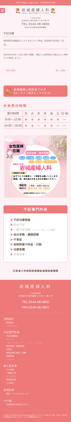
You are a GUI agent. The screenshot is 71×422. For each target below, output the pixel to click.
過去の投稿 (9, 70)
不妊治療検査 (21, 220)
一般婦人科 (11, 373)
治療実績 (19, 249)
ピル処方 (10, 383)
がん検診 (10, 369)
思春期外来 (11, 379)
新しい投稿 (62, 70)
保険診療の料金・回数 (27, 244)
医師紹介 (10, 322)
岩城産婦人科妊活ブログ (17, 404)
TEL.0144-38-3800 (35, 24)
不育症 (17, 239)
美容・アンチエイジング (17, 393)
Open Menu (2, 10)
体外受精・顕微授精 (26, 234)
